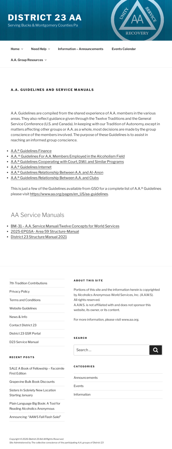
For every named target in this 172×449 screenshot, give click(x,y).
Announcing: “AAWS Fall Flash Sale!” (35, 417)
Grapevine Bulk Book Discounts (32, 381)
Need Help (41, 49)
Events (79, 386)
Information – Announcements (80, 49)
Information (82, 394)
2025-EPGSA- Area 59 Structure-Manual (45, 231)
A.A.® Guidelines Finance (31, 151)
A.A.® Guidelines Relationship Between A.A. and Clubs (55, 178)
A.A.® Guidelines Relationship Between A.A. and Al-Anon (57, 172)
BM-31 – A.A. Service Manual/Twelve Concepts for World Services (65, 226)
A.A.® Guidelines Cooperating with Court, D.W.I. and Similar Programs (67, 162)
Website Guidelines (23, 308)
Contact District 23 (23, 325)
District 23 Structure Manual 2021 (39, 237)
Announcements (86, 377)
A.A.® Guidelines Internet (31, 167)
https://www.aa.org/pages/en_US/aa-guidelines (69, 194)
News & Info (18, 317)
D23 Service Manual (24, 342)
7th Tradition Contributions (28, 283)
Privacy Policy (19, 291)
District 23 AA (45, 17)
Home (17, 49)
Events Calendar (124, 49)
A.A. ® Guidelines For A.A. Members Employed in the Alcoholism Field (68, 156)
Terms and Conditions (25, 300)
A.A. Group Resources (29, 60)
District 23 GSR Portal (25, 333)
